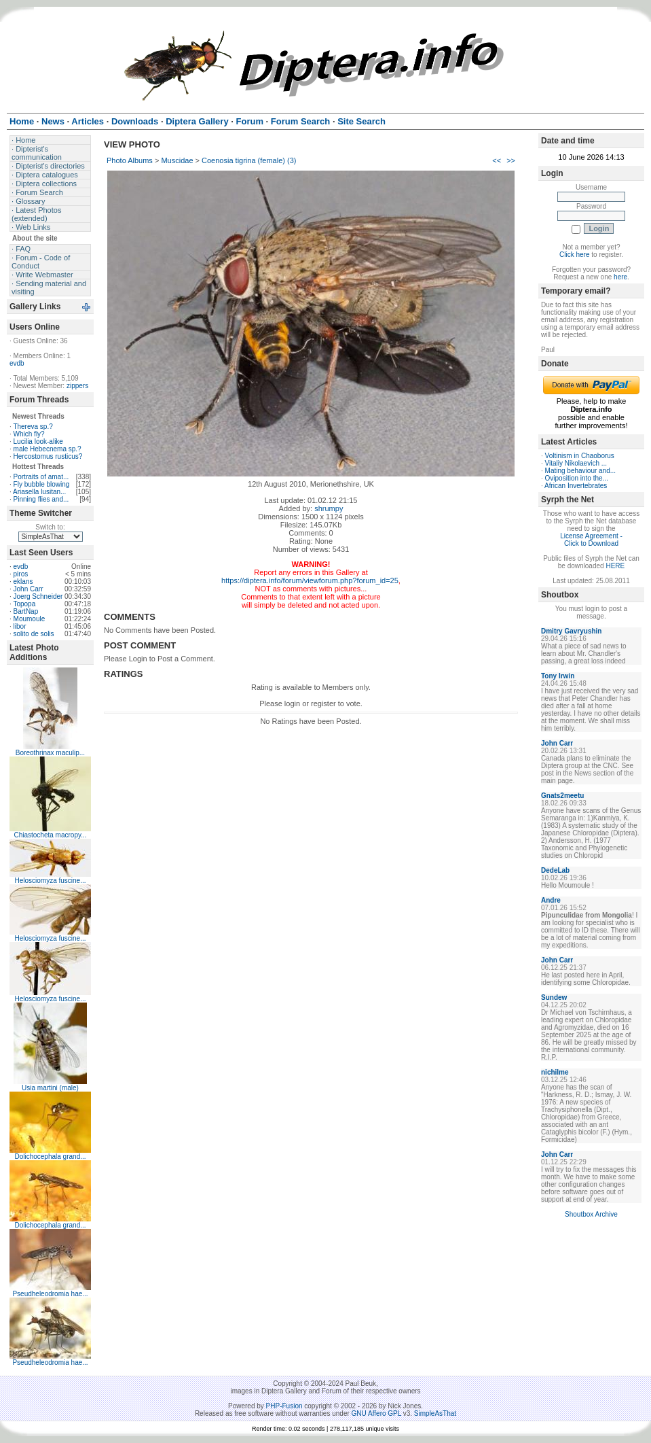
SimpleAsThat (435, 1413)
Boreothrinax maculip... (50, 753)
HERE (615, 566)
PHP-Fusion (284, 1406)
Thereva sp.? (32, 426)
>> (510, 160)
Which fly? (29, 434)
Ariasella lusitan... (39, 492)
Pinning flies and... (41, 499)
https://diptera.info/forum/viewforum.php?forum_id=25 (309, 580)
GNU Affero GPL (376, 1413)
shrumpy (328, 508)
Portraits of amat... (41, 477)
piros (21, 574)
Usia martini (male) (50, 1088)
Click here (574, 254)
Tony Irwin (557, 676)
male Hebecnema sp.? (47, 449)
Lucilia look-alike (38, 441)
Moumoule (29, 619)
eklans (23, 581)
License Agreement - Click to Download (591, 539)
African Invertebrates (575, 485)
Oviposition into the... (576, 478)
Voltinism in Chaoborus (579, 455)
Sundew (554, 997)
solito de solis (34, 634)
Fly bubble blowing (42, 484)
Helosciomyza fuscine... (50, 880)
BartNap (26, 611)
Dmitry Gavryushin (571, 631)
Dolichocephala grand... (50, 1156)
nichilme (555, 1072)
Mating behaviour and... (580, 470)
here (620, 277)
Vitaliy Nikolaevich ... (576, 463)
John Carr (28, 589)
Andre (551, 900)
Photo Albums (130, 160)
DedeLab (555, 870)
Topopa (24, 604)
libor (20, 626)
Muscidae (177, 160)
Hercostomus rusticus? (48, 456)
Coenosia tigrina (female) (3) (249, 160)
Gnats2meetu (562, 795)
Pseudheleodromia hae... (50, 1294)
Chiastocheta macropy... (50, 835)
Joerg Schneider (38, 596)
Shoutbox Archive (591, 1214)
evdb (17, 363)
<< (496, 160)
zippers (77, 385)
